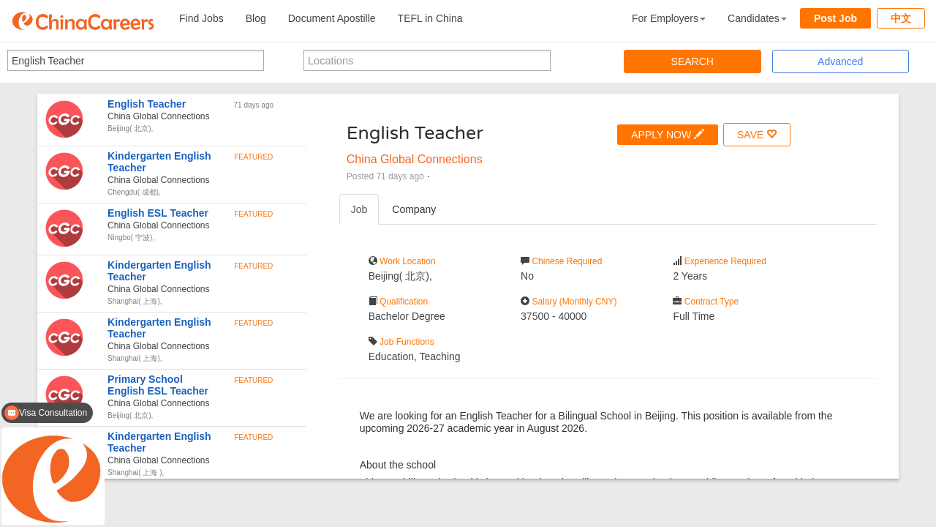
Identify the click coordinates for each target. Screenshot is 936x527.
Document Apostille (332, 18)
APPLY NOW (667, 134)
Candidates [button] (757, 18)
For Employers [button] (669, 18)
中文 (901, 18)
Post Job (835, 18)
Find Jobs (201, 18)
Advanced (840, 61)
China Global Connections (415, 159)
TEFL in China (430, 18)
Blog (256, 18)
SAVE (757, 134)
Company (414, 209)
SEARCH (692, 61)
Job (359, 209)
